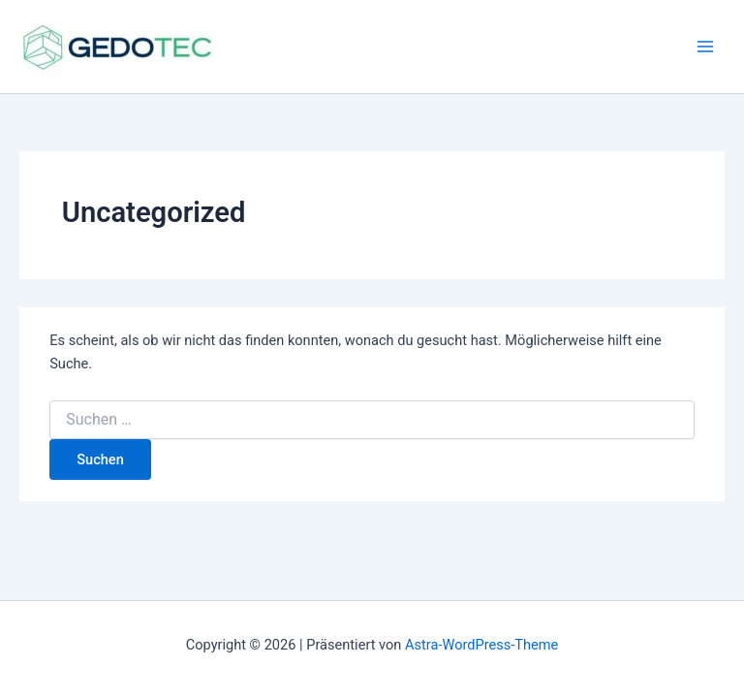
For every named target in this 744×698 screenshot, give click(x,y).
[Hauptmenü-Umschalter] (705, 46)
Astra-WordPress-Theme (481, 644)
